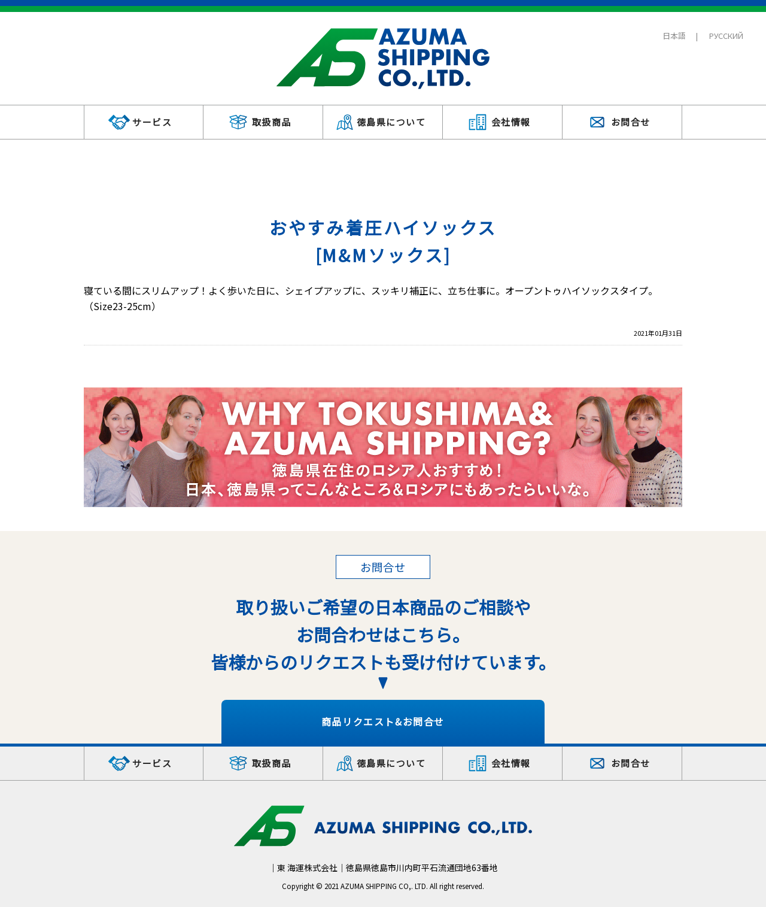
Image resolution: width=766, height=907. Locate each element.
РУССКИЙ (726, 35)
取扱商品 (271, 122)
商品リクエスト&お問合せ (383, 721)
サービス (152, 122)
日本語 (674, 35)
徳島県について (391, 122)
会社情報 (511, 122)
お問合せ (631, 122)
